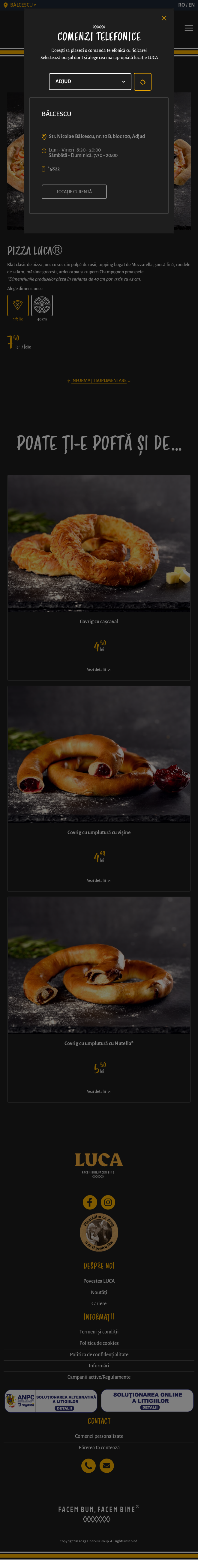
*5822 (54, 169)
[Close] (164, 18)
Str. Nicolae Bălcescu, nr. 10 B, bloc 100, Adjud (97, 136)
